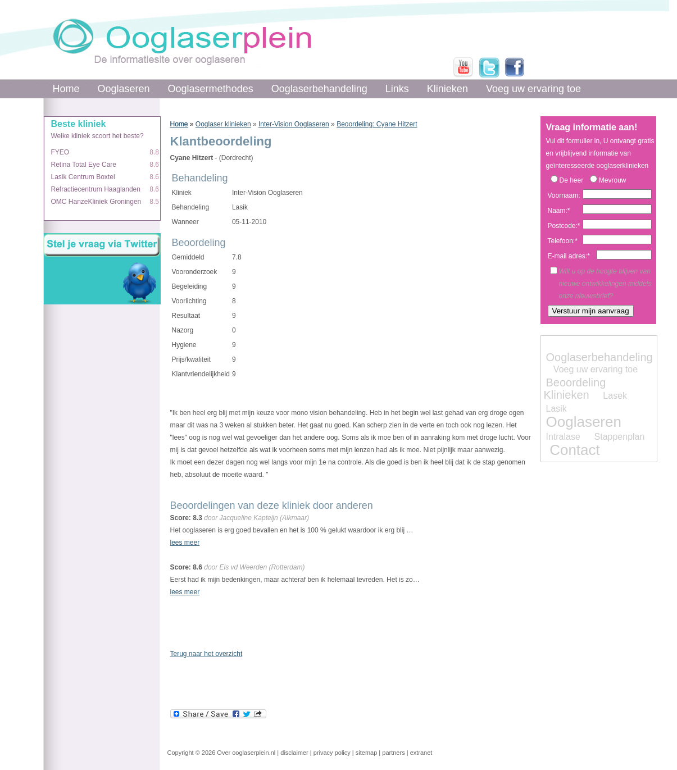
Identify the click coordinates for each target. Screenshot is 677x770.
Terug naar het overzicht (206, 654)
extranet (421, 752)
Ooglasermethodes (210, 88)
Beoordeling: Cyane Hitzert (377, 124)
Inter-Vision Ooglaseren (293, 124)
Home (66, 88)
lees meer (185, 542)
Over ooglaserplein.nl (246, 752)
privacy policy (332, 752)
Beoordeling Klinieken (575, 388)
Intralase (563, 436)
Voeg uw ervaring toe (533, 88)
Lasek (615, 395)
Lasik (556, 408)
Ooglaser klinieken (223, 124)
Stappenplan (619, 436)
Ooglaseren (124, 88)
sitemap (367, 752)
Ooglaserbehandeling (319, 88)
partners (393, 752)
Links (397, 88)
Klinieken (447, 88)
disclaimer (294, 752)
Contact (574, 449)
